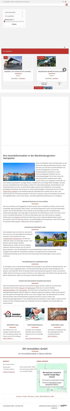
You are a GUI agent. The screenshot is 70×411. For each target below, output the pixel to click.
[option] (18, 71)
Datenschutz (31, 396)
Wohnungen (31, 288)
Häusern (21, 288)
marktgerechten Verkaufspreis (12, 238)
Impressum (19, 396)
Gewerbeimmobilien (9, 290)
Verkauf (16, 217)
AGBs (52, 396)
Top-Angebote (7, 51)
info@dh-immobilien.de (23, 2)
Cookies (37, 396)
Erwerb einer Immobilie (10, 191)
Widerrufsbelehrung (45, 396)
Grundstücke (23, 290)
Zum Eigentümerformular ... (33, 338)
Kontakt (25, 396)
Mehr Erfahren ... (8, 338)
